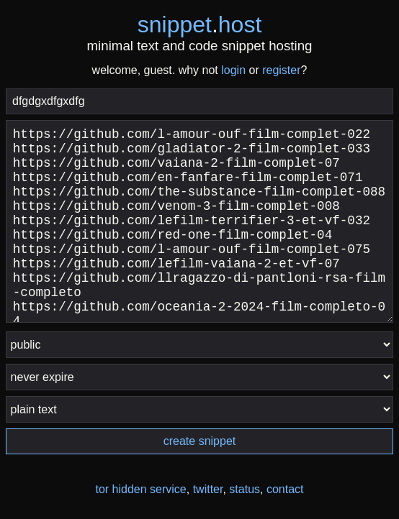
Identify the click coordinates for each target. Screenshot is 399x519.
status (244, 489)
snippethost (200, 24)
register (281, 70)
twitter (208, 489)
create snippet (199, 441)
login (233, 70)
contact (285, 489)
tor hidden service (140, 489)
